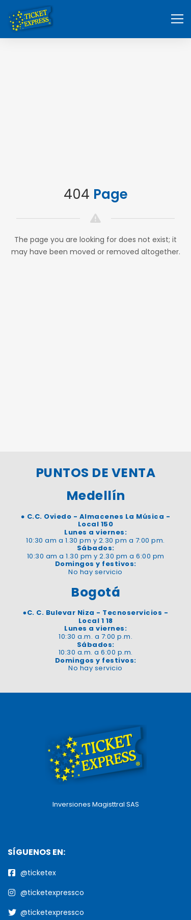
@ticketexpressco (46, 892)
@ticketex (32, 873)
